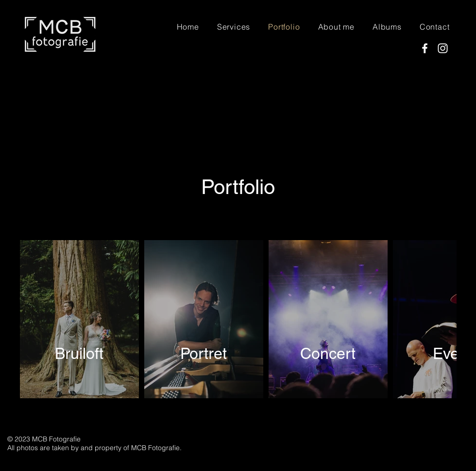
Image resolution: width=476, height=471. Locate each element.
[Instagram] (442, 48)
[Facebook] (424, 48)
